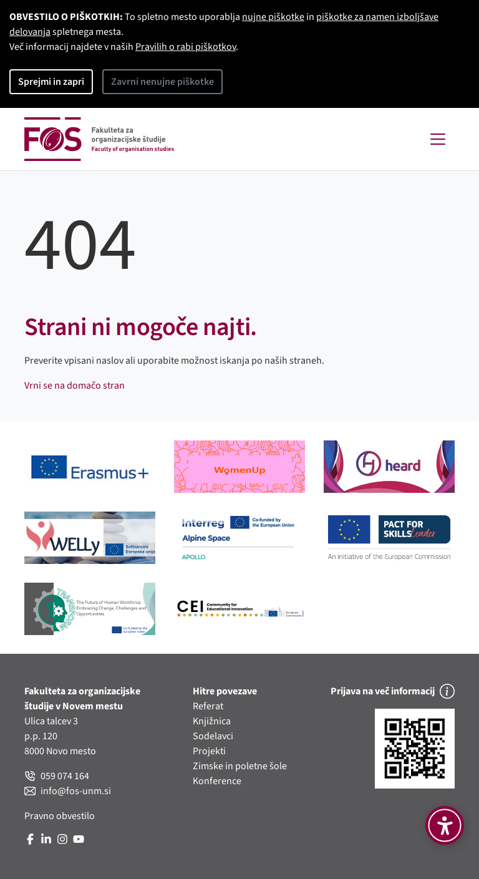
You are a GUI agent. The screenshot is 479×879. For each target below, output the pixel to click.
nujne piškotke (273, 17)
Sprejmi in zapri (51, 82)
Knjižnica (212, 721)
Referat (208, 706)
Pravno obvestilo (59, 816)
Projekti (209, 751)
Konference (217, 781)
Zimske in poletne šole (240, 766)
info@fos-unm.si (67, 791)
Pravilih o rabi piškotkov (185, 47)
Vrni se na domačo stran (74, 385)
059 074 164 (56, 776)
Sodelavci (213, 736)
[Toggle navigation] (437, 139)
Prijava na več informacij (393, 691)
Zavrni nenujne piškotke (162, 82)
